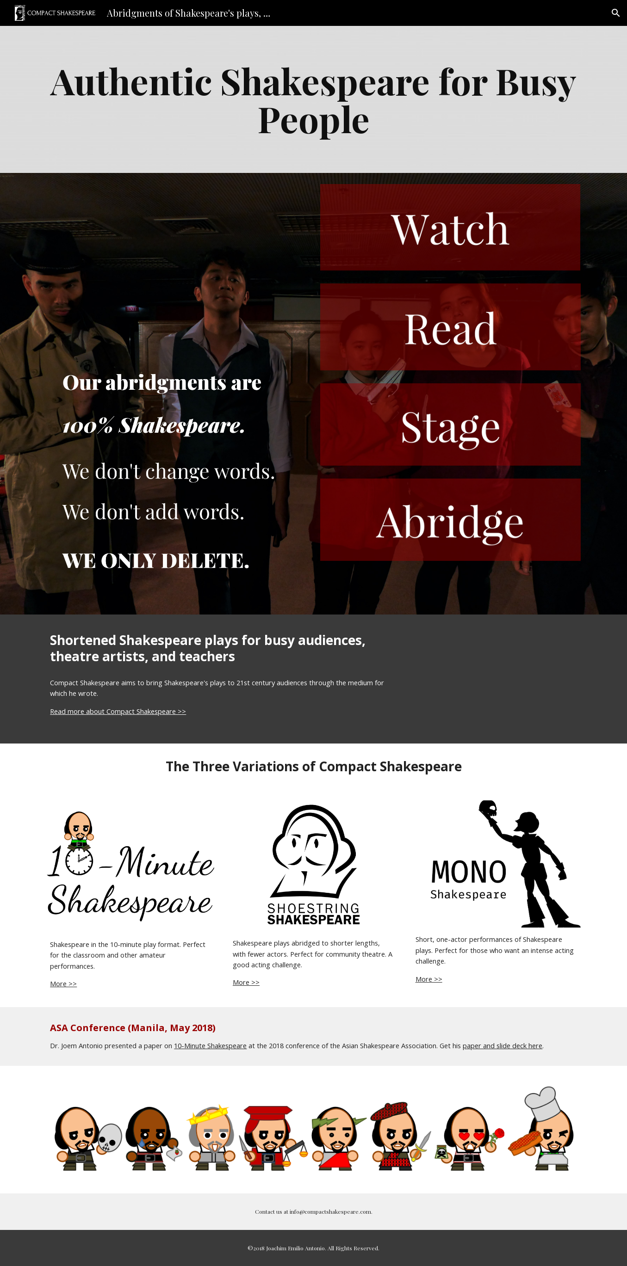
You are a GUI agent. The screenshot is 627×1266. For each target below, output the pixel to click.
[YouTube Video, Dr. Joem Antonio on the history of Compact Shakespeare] (496, 679)
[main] (313, 99)
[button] (616, 13)
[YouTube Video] (176, 257)
